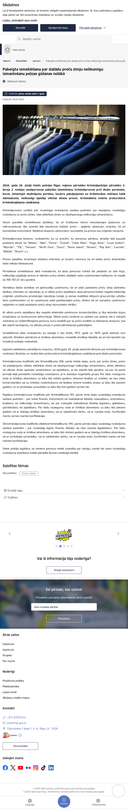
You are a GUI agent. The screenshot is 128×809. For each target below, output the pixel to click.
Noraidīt (20, 27)
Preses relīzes (29, 473)
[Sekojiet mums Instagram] (35, 767)
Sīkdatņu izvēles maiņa (16, 697)
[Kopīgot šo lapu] (64, 497)
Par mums (9, 661)
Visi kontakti (20, 746)
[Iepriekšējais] (9, 533)
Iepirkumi (8, 649)
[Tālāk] (118, 533)
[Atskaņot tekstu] (16, 81)
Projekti (7, 655)
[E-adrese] (10, 735)
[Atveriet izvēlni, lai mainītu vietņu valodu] (30, 803)
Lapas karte (10, 692)
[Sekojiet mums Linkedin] (51, 767)
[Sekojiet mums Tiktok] (43, 767)
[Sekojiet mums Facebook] (5, 767)
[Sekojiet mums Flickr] (28, 767)
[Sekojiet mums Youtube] (20, 767)
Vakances (8, 644)
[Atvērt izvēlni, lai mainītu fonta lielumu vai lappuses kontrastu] (98, 803)
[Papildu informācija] (20, 735)
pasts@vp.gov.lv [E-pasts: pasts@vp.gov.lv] (16, 723)
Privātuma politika (13, 680)
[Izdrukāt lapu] (64, 490)
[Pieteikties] (64, 618)
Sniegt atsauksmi (64, 570)
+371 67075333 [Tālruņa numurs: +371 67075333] (16, 717)
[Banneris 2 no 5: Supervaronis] (64, 533)
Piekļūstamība (11, 686)
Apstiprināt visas (58, 27)
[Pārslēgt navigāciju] (64, 801)
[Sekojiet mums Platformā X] (13, 767)
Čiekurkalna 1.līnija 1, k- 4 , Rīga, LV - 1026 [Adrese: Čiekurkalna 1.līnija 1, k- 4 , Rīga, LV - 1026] (32, 728)
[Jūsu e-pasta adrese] (64, 607)
